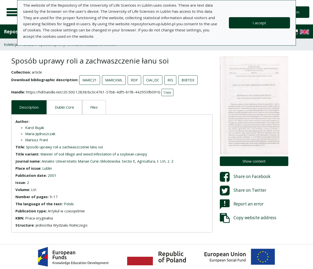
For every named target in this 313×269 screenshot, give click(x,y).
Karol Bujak (34, 127)
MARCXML (114, 79)
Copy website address (248, 218)
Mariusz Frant (36, 139)
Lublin (47, 168)
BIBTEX (187, 79)
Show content (254, 161)
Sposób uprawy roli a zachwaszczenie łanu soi (64, 146)
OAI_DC (152, 79)
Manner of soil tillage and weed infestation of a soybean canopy (93, 154)
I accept (259, 22)
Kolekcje (11, 44)
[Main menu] (13, 12)
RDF (134, 79)
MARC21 (89, 79)
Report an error (242, 204)
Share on (245, 177)
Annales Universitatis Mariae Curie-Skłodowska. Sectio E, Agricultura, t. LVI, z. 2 (107, 161)
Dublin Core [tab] (64, 107)
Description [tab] (29, 107)
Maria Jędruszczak (40, 133)
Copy (167, 92)
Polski (69, 203)
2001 (52, 175)
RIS (170, 79)
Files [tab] (94, 107)
